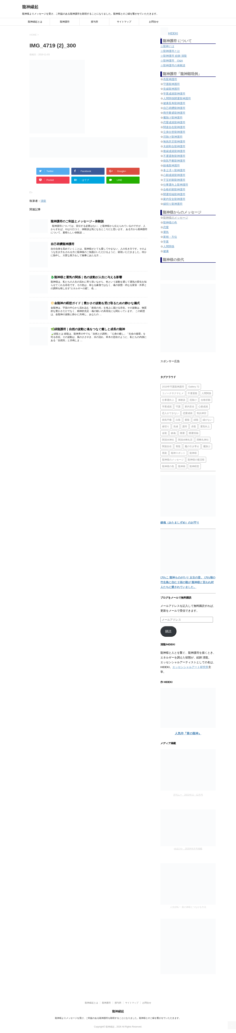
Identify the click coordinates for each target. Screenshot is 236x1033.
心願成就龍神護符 (174, 175)
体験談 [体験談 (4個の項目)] (181, 400)
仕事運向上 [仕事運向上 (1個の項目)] (168, 400)
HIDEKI (169, 33)
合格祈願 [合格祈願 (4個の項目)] (205, 400)
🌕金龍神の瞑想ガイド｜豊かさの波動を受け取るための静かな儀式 (95, 303)
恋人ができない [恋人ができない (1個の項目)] (170, 413)
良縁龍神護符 (171, 88)
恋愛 (166, 227)
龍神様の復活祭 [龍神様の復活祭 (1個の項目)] (196, 459)
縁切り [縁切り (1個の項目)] (165, 426)
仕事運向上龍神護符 (175, 184)
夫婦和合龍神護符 (174, 146)
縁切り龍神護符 (173, 203)
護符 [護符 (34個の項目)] (184, 426)
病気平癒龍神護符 (174, 160)
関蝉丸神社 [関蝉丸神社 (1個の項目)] (203, 439)
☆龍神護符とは (170, 51)
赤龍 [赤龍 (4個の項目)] (193, 426)
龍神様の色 (170, 222)
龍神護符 (65, 21)
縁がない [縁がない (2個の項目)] (207, 419)
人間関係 (168, 246)
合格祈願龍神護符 (174, 189)
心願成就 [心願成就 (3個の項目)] (203, 406)
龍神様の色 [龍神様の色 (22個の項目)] (168, 466)
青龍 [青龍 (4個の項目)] (178, 446)
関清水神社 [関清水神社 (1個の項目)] (168, 439)
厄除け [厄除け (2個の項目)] (193, 400)
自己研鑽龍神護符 (62, 244)
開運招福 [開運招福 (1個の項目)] (193, 433)
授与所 (94, 21)
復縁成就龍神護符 (174, 151)
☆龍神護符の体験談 (172, 65)
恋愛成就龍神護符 (174, 122)
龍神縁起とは (35, 21)
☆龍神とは (167, 46)
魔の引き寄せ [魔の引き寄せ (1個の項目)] (192, 446)
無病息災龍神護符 (174, 141)
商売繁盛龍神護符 (174, 112)
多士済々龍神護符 (174, 170)
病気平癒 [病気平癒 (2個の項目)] (167, 419)
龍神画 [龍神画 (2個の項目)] (181, 466)
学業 (166, 241)
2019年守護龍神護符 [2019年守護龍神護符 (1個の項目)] (173, 386)
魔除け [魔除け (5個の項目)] (206, 446)
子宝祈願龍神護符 (174, 179)
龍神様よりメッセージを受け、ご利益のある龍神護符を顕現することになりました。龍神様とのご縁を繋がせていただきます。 (118, 1018)
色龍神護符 (170, 79)
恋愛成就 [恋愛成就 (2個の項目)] (187, 413)
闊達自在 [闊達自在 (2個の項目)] (167, 446)
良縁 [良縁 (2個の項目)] (175, 426)
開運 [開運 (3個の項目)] (182, 433)
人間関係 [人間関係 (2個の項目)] (206, 393)
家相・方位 (170, 236)
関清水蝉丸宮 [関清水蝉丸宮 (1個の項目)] (185, 439)
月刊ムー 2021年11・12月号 (188, 795)
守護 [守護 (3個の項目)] (178, 406)
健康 (166, 251)
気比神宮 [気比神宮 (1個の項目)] (201, 413)
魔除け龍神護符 (173, 117)
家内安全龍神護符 (174, 199)
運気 (166, 232)
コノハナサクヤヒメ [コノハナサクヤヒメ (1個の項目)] (173, 393)
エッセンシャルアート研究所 (190, 667)
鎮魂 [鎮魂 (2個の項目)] (173, 433)
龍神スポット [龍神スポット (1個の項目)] (178, 453)
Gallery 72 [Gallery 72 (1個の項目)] (193, 386)
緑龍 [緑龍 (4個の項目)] (196, 419)
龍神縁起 (30, 7)
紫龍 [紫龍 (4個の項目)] (187, 419)
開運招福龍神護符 (174, 194)
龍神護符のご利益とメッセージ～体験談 (77, 221)
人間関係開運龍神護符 (177, 98)
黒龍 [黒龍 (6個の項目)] (164, 453)
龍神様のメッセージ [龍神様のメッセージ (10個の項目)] (173, 459)
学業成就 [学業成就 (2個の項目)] (167, 406)
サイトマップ (124, 21)
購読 (168, 631)
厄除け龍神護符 (173, 136)
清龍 (43, 200)
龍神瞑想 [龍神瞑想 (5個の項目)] (194, 466)
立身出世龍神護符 (174, 131)
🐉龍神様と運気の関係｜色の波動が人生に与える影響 (86, 277)
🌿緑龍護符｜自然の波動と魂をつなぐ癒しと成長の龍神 (88, 329)
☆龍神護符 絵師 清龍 (173, 55)
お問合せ (154, 21)
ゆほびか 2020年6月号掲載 (188, 848)
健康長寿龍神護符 (174, 103)
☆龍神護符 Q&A (171, 60)
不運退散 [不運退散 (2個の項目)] (192, 393)
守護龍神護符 (171, 84)
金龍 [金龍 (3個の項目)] (164, 433)
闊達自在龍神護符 (174, 127)
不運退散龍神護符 (174, 155)
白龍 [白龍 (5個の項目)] (178, 419)
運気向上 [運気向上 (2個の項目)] (205, 426)
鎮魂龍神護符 (171, 165)
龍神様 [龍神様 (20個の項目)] (193, 453)
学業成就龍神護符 (174, 93)
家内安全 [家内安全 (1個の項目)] (189, 406)
